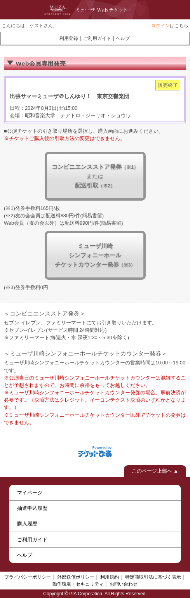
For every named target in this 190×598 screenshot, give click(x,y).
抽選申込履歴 (32, 508)
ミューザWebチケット (87, 9)
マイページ (29, 493)
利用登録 (68, 38)
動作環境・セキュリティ (78, 584)
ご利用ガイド (97, 38)
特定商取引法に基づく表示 (153, 577)
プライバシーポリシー (27, 577)
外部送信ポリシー (75, 577)
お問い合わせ (124, 584)
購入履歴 (27, 524)
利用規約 (109, 577)
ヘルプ (123, 38)
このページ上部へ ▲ (155, 471)
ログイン (160, 25)
